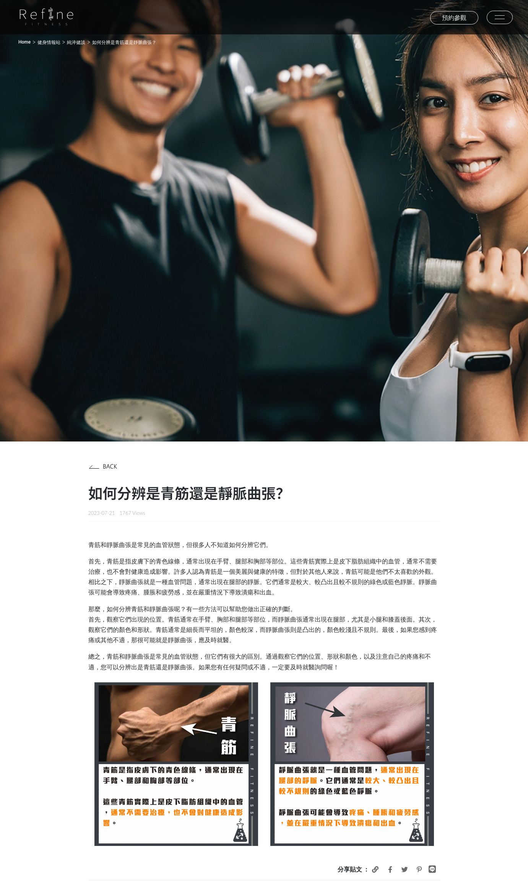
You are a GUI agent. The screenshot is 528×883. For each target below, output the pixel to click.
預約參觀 (454, 17)
